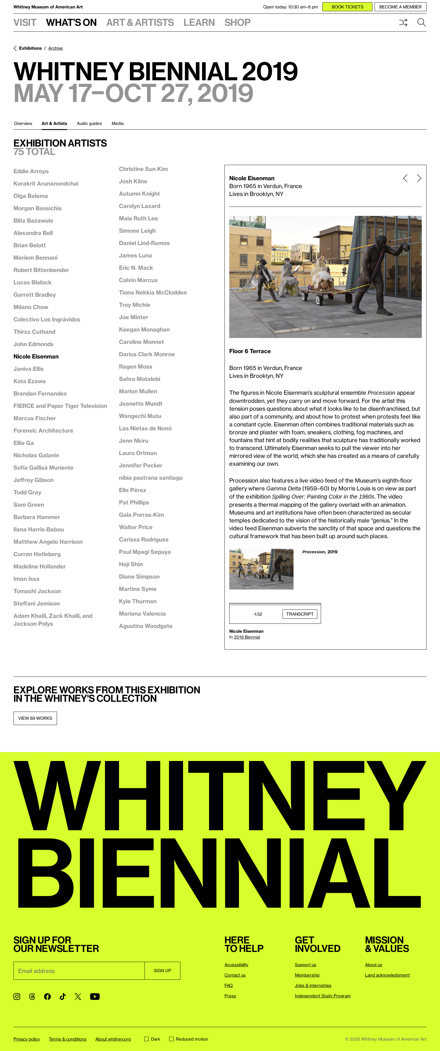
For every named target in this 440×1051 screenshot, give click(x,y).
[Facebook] (47, 996)
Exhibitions (30, 48)
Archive (55, 48)
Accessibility (236, 964)
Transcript (300, 613)
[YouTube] (95, 996)
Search (421, 22)
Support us (305, 964)
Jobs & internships (313, 985)
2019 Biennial (247, 636)
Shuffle (403, 22)
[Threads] (32, 996)
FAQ (228, 985)
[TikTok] (62, 996)
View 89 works (35, 718)
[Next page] (417, 186)
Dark (152, 1038)
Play (239, 614)
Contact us (235, 974)
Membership (307, 974)
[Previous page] (405, 186)
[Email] (79, 971)
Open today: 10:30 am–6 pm (290, 6)
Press (230, 995)
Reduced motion (188, 1038)
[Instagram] (17, 996)
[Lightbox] (325, 277)
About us (373, 964)
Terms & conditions (67, 1038)
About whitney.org (113, 1038)
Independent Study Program (323, 995)
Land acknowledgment (387, 974)
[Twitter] (78, 996)
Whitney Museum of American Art (48, 6)
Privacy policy (26, 1038)
